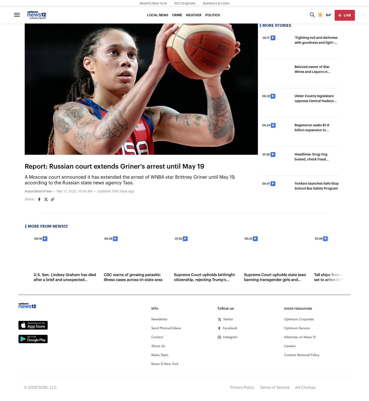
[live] (345, 15)
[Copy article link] (52, 199)
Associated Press (38, 191)
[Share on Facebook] (39, 199)
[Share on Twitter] (46, 199)
